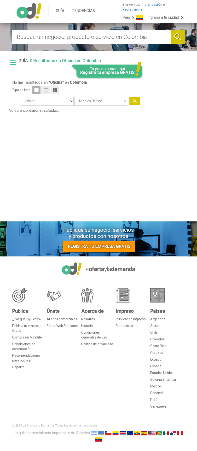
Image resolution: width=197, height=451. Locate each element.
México (155, 386)
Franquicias (124, 326)
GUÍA (60, 10)
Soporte (18, 367)
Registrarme (132, 9)
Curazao (156, 353)
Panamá (156, 393)
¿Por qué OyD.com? (26, 319)
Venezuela (158, 406)
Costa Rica (158, 346)
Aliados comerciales (62, 319)
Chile (154, 332)
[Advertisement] (166, 145)
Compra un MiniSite (27, 337)
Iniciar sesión (151, 4)
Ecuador (156, 359)
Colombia (157, 339)
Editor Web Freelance (63, 326)
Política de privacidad (97, 344)
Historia (87, 326)
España (156, 366)
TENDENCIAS (83, 10)
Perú (153, 400)
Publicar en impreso (131, 319)
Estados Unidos (162, 373)
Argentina (157, 319)
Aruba (155, 326)
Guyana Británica (163, 379)
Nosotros (88, 319)
